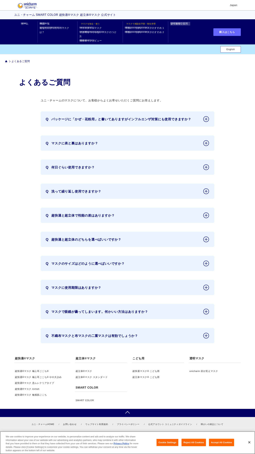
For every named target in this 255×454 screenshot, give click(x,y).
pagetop (127, 409)
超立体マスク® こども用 (146, 373)
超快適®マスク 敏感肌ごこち (31, 390)
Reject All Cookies (193, 442)
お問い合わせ (70, 420)
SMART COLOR (85, 396)
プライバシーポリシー (128, 420)
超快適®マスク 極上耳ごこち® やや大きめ (38, 373)
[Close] (249, 442)
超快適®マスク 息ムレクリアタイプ (34, 378)
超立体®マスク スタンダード (91, 373)
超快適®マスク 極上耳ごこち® (32, 367)
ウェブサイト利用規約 (96, 420)
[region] (127, 442)
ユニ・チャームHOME (43, 420)
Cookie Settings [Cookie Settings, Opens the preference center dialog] (167, 442)
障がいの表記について (212, 420)
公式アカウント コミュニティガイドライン (170, 420)
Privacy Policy (121, 443)
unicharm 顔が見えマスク (203, 367)
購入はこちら (227, 29)
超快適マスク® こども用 (146, 367)
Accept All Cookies (221, 442)
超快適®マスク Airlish (27, 384)
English (230, 45)
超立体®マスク (84, 367)
